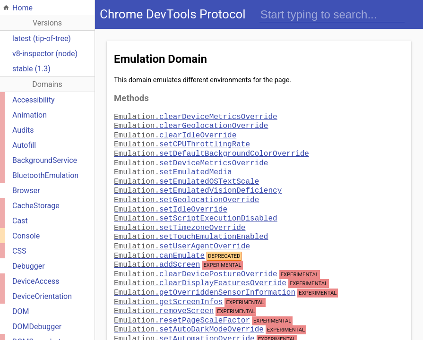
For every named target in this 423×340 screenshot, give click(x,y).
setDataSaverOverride (182, 333)
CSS (19, 250)
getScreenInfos (168, 287)
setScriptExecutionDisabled (195, 207)
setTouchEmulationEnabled (191, 224)
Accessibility (33, 99)
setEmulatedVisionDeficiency (198, 182)
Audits (23, 130)
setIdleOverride (170, 199)
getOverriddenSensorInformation (204, 277)
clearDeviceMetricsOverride (195, 116)
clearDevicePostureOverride (195, 259)
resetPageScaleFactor (182, 305)
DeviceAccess (36, 281)
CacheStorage (36, 205)
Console (26, 235)
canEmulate (159, 241)
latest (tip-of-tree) (41, 38)
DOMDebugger (36, 326)
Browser (26, 190)
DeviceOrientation (42, 296)
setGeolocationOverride (186, 191)
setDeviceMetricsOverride (191, 158)
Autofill (24, 145)
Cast (20, 220)
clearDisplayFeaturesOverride (200, 268)
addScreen (157, 250)
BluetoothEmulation (45, 175)
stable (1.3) (31, 68)
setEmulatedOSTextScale (186, 174)
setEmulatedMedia (173, 166)
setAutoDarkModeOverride (189, 314)
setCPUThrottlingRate (182, 141)
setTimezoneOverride (179, 216)
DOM (20, 311)
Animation (29, 114)
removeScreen (164, 296)
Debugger (28, 266)
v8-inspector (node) (45, 53)
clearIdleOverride (175, 133)
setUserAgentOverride (182, 232)
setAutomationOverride (184, 324)
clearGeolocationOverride (191, 124)
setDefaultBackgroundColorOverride (211, 149)
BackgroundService (44, 160)
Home (22, 7)
